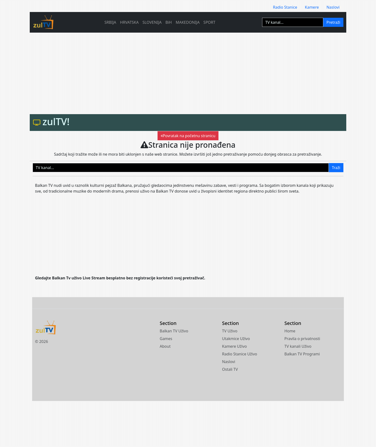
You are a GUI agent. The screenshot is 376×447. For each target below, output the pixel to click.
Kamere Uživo (234, 346)
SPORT (209, 22)
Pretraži (333, 22)
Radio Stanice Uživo (239, 354)
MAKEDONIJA (188, 22)
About (165, 346)
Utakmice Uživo (236, 338)
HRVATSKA (129, 22)
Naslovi (333, 7)
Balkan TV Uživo (174, 331)
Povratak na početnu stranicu (188, 135)
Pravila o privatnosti (302, 338)
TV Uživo (229, 331)
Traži (336, 167)
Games (166, 338)
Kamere (312, 7)
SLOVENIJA (152, 22)
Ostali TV (230, 369)
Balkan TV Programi (302, 354)
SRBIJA (110, 22)
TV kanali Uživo (297, 346)
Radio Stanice (285, 7)
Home (289, 331)
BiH (168, 22)
